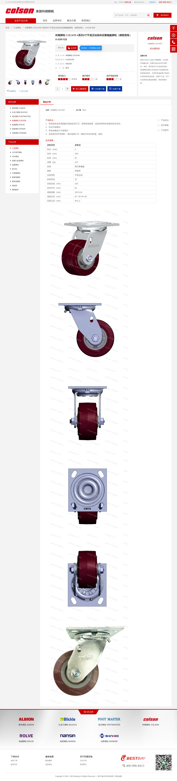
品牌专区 (57, 20)
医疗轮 (14, 169)
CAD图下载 (98, 88)
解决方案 (71, 20)
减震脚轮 (15, 165)
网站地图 (118, 776)
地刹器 (14, 186)
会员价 (72, 47)
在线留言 (152, 2)
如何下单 (14, 761)
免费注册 (127, 2)
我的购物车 (162, 15)
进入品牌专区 (155, 48)
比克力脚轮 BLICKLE (20, 112)
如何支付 (14, 764)
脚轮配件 (15, 190)
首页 (45, 20)
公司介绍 (83, 761)
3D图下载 (115, 88)
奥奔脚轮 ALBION (18, 108)
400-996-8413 (165, 2)
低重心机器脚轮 (18, 161)
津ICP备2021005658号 (105, 776)
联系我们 (86, 20)
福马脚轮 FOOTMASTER (21, 116)
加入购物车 (80, 89)
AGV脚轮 (15, 156)
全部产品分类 (21, 20)
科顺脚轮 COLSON (73, 55)
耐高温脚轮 (16, 181)
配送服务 (48, 761)
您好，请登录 (119, 2)
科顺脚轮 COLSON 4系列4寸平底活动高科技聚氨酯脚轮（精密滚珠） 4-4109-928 (60, 28)
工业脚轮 (17, 28)
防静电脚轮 (16, 177)
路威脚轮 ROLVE (18, 125)
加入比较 (23, 91)
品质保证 (48, 764)
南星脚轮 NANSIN (18, 129)
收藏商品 (11, 91)
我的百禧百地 (139, 2)
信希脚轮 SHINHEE (19, 133)
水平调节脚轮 (17, 152)
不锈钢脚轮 (16, 173)
